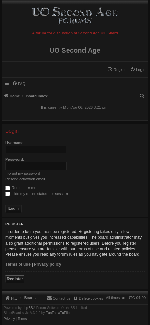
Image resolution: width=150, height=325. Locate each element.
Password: (14, 159)
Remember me (20, 188)
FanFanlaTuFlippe (59, 313)
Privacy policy (47, 264)
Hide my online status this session (36, 194)
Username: (15, 143)
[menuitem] (137, 69)
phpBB (28, 308)
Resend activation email (25, 179)
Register (15, 278)
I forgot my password (22, 173)
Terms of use (18, 264)
